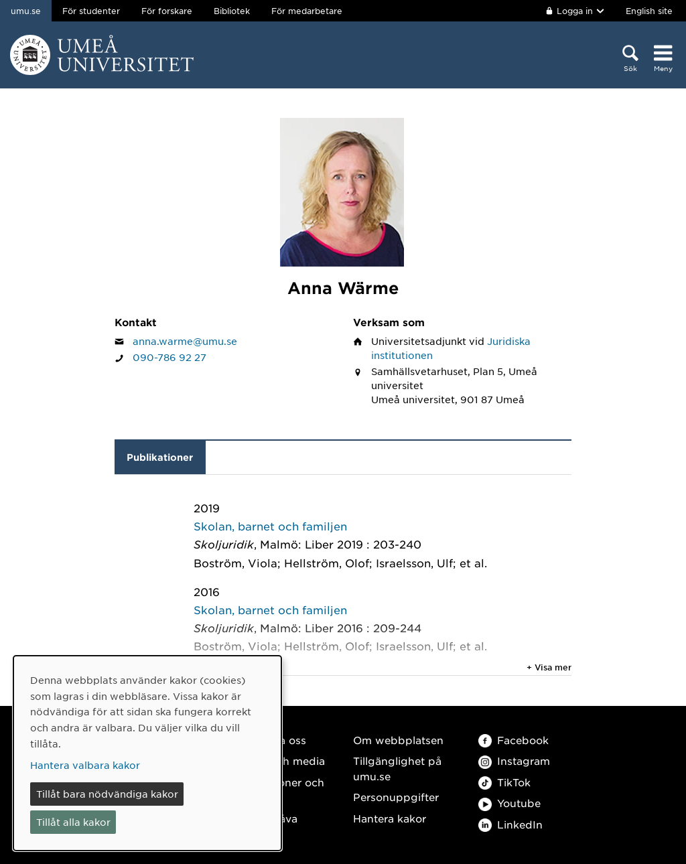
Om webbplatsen (398, 739)
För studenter (91, 10)
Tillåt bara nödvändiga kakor (107, 794)
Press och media (281, 760)
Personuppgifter (396, 796)
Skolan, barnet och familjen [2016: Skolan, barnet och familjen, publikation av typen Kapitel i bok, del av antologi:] (270, 609)
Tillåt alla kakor (73, 822)
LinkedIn (510, 824)
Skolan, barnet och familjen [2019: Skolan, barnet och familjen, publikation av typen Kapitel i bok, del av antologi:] (270, 525)
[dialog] (147, 753)
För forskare (166, 10)
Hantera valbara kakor (85, 765)
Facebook (513, 739)
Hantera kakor (389, 818)
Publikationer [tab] (160, 457)
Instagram (514, 760)
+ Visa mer (549, 667)
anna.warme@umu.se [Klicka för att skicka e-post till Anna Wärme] (185, 341)
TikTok (504, 782)
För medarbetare (306, 10)
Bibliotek (232, 10)
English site (649, 10)
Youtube (509, 802)
